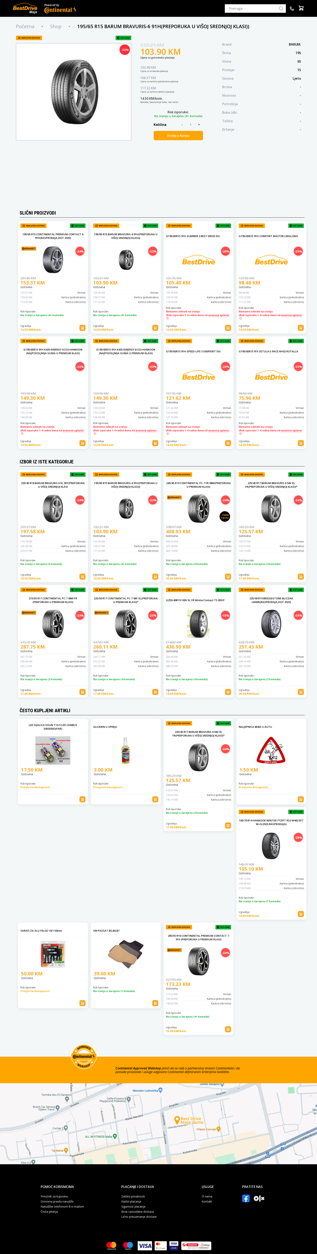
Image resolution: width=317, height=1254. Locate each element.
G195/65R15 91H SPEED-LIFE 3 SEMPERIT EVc (193, 351)
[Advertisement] (158, 176)
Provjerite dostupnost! (35, 787)
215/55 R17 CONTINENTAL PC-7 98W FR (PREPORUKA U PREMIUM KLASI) (53, 600)
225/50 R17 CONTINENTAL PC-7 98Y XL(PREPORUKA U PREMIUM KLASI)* (126, 600)
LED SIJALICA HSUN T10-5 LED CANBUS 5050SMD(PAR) (53, 726)
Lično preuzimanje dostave (139, 1217)
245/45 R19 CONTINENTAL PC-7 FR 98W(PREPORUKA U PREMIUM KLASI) (198, 485)
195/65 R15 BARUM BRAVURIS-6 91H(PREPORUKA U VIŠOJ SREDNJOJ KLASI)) (125, 236)
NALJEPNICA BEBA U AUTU (255, 727)
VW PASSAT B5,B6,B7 (106, 930)
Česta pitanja (49, 1211)
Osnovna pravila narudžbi (57, 1201)
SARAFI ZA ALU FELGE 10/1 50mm (41, 930)
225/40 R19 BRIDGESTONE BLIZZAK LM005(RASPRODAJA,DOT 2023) (271, 600)
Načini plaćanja (131, 1201)
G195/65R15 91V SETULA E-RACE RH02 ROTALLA (268, 351)
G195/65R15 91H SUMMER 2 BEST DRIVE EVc (193, 236)
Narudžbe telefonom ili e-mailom (62, 1206)
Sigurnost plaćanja (133, 1206)
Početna (25, 26)
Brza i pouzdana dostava (137, 1211)
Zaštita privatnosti (133, 1196)
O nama (207, 1196)
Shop (55, 26)
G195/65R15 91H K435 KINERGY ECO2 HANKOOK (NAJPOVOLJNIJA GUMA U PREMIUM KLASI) (52, 351)
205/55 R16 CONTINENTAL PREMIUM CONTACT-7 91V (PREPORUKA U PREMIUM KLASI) (198, 937)
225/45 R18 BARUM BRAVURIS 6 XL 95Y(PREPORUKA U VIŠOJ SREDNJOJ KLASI (53, 485)
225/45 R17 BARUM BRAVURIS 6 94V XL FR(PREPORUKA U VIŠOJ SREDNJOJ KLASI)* (271, 485)
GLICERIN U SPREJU (105, 727)
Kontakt (207, 1201)
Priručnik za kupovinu (54, 1196)
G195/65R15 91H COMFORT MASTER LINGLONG (268, 236)
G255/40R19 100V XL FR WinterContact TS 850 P (195, 600)
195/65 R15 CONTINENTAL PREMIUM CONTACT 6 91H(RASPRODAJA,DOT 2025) (52, 236)
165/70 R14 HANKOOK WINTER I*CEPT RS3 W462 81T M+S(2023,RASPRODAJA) (271, 822)
